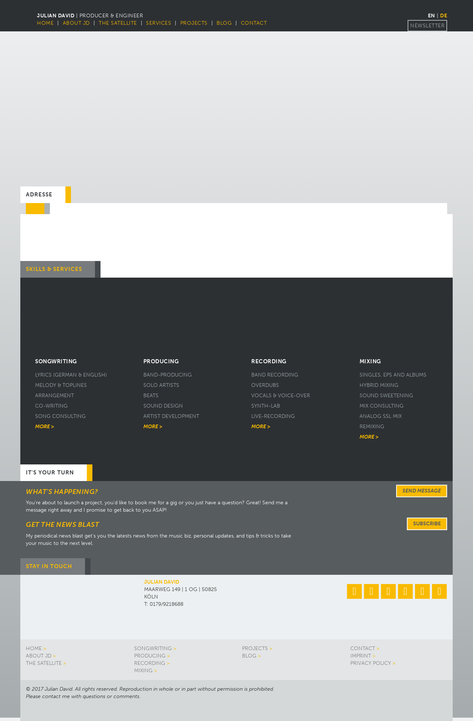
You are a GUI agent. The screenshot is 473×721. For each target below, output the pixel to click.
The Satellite (118, 23)
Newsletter (427, 26)
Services (158, 23)
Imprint (360, 656)
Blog (224, 23)
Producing (150, 656)
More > (44, 426)
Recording (149, 663)
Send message (421, 491)
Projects (194, 23)
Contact (254, 23)
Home (45, 23)
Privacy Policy (370, 663)
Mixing (143, 670)
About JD (76, 23)
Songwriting (153, 648)
